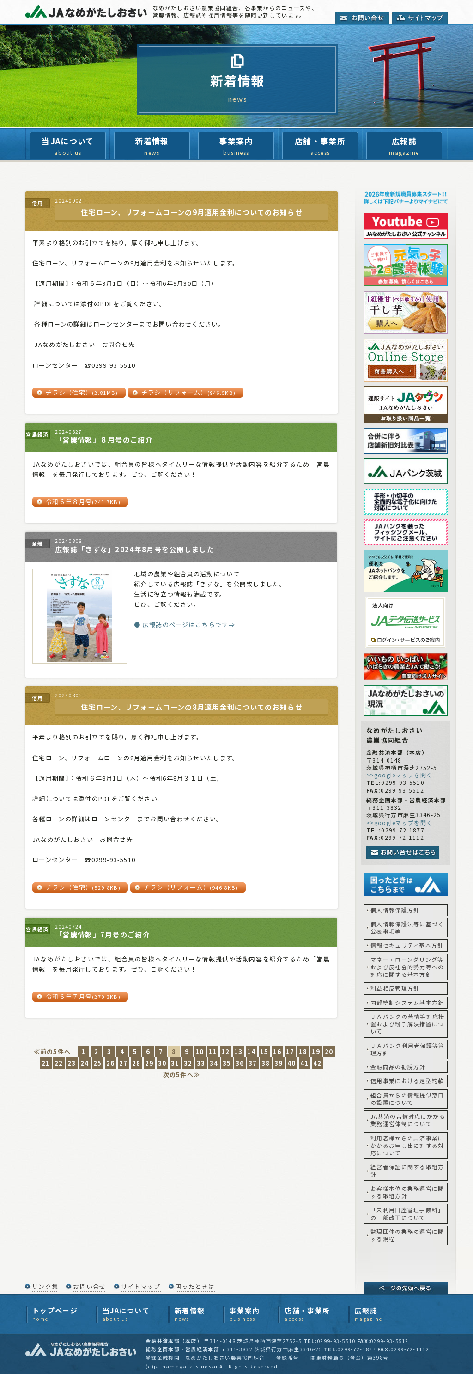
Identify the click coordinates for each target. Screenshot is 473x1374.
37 (253, 1063)
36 (240, 1063)
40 (291, 1063)
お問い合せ (89, 1286)
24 (84, 1063)
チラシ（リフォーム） (188, 392)
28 (136, 1063)
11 (212, 1051)
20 (329, 1051)
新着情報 (152, 146)
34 (214, 1063)
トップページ (55, 1314)
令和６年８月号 (83, 501)
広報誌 (404, 146)
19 (316, 1051)
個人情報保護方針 (394, 910)
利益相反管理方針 (394, 988)
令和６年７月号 (83, 996)
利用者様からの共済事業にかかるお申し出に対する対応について (407, 1145)
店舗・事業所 (320, 146)
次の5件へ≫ (181, 1074)
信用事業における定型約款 (407, 1080)
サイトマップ (141, 1286)
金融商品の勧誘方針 (398, 1067)
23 (71, 1063)
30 (162, 1063)
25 (97, 1063)
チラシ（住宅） (82, 392)
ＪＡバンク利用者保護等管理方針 (407, 1049)
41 (304, 1063)
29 (149, 1063)
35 (227, 1063)
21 (46, 1063)
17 (290, 1051)
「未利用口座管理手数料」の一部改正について (407, 1213)
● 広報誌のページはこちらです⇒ (184, 624)
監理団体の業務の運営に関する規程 (407, 1235)
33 (201, 1063)
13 (238, 1051)
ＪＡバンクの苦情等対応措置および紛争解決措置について (407, 1023)
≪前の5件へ (52, 1051)
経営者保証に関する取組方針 (407, 1170)
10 (199, 1051)
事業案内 (236, 146)
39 (278, 1063)
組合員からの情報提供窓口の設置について (407, 1098)
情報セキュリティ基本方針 (407, 945)
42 (317, 1063)
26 (110, 1063)
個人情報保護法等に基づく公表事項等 (407, 927)
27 (123, 1063)
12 (225, 1051)
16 (277, 1051)
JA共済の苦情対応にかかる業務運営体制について (407, 1120)
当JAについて (67, 146)
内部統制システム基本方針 (407, 1002)
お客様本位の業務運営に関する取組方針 (407, 1192)
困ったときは (195, 1286)
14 (251, 1051)
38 (265, 1063)
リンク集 (45, 1286)
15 (264, 1051)
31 (175, 1063)
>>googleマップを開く (399, 775)
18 (303, 1051)
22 (59, 1063)
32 (188, 1063)
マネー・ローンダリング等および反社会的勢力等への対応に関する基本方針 (407, 967)
